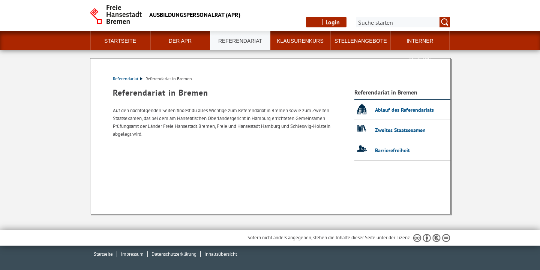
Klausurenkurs (300, 41)
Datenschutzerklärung (174, 254)
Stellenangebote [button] (360, 41)
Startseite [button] (120, 41)
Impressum (132, 254)
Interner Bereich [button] (420, 44)
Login (333, 22)
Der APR (180, 41)
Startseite (103, 254)
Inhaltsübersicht (220, 254)
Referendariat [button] (240, 41)
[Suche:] (403, 22)
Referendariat (127, 78)
